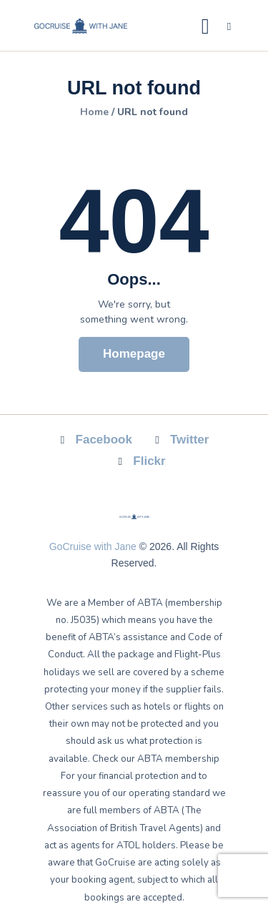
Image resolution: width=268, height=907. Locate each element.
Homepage (134, 354)
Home (94, 112)
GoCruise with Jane (93, 546)
